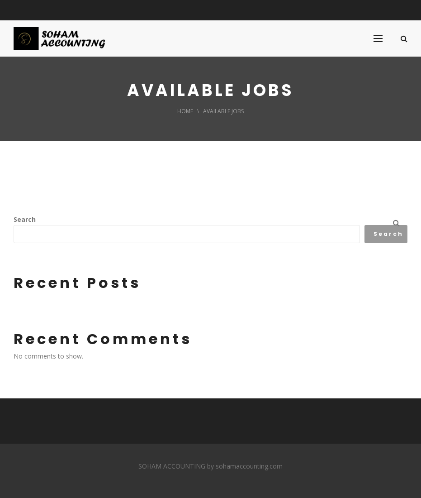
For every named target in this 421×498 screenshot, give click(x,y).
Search (25, 219)
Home (185, 111)
